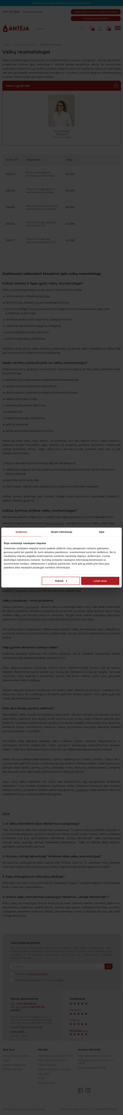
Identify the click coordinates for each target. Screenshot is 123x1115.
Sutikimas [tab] (21, 532)
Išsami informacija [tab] (61, 532)
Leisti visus (100, 580)
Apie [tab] (101, 532)
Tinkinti (61, 580)
